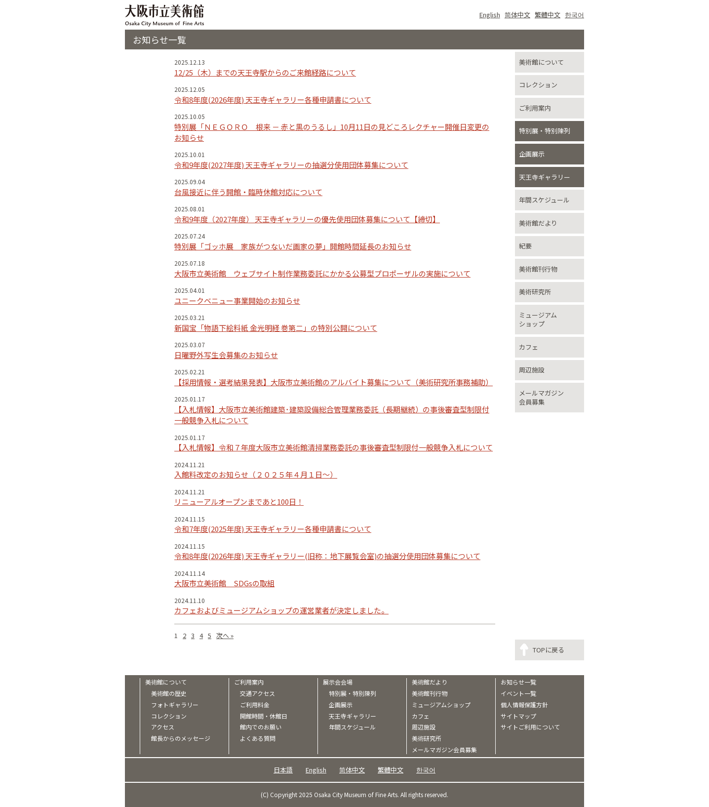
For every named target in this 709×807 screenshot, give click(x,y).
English (489, 14)
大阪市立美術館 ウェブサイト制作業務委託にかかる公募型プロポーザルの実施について (322, 273)
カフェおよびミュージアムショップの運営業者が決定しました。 (281, 610)
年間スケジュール (544, 199)
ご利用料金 (255, 705)
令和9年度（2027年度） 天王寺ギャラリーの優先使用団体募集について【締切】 (307, 219)
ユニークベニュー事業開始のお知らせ (237, 300)
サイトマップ (518, 716)
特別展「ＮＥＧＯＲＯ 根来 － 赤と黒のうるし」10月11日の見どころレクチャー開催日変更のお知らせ (331, 132)
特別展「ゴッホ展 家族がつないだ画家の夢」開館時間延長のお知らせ (292, 246)
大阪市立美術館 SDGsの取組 (224, 583)
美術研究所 (535, 291)
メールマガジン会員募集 (541, 397)
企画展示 (532, 154)
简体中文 (517, 14)
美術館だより (538, 223)
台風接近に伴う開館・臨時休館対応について (248, 192)
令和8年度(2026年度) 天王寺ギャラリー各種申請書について (272, 99)
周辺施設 (532, 369)
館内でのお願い (260, 727)
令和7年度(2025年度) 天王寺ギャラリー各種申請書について (272, 529)
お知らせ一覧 (518, 682)
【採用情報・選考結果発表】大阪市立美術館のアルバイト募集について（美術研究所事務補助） (333, 382)
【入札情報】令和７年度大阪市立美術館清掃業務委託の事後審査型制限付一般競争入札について (333, 447)
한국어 (574, 14)
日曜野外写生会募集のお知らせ (226, 355)
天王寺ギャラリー (544, 177)
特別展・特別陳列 (544, 130)
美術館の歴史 (169, 693)
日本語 (283, 769)
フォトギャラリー (174, 705)
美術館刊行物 (538, 269)
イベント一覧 (518, 693)
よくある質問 (258, 738)
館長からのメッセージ (180, 738)
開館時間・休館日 (263, 716)
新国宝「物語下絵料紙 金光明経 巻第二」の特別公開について (275, 328)
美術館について (541, 62)
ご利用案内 (535, 108)
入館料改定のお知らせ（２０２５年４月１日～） (255, 474)
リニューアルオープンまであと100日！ (239, 501)
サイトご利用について (530, 727)
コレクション (538, 84)
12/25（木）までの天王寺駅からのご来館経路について (265, 72)
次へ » (225, 635)
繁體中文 (547, 14)
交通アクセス (257, 693)
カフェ (528, 347)
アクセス (162, 727)
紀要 (525, 245)
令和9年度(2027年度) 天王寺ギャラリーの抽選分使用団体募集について (291, 165)
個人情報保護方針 (524, 705)
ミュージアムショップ (538, 319)
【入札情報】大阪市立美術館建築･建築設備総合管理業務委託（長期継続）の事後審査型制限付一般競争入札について (331, 415)
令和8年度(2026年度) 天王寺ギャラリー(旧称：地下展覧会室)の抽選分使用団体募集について (327, 556)
